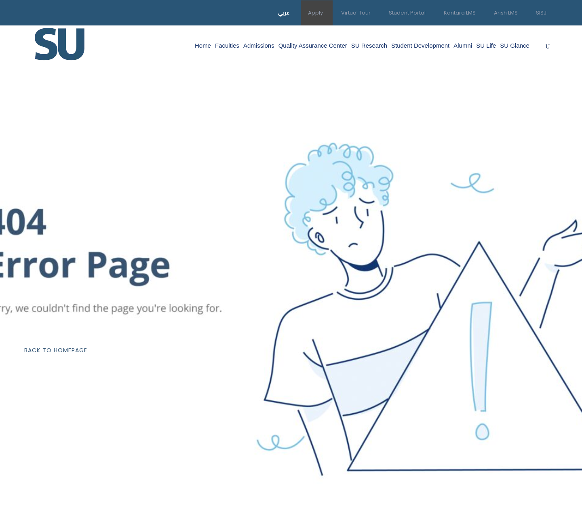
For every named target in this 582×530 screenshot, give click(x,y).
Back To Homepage (55, 350)
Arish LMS (506, 13)
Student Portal (407, 13)
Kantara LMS (460, 13)
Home (203, 45)
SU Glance (514, 45)
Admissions (258, 45)
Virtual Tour (356, 13)
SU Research (369, 45)
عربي (284, 12)
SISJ (541, 13)
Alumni (462, 45)
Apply (315, 13)
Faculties (227, 45)
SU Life (486, 45)
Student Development (420, 45)
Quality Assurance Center (312, 45)
